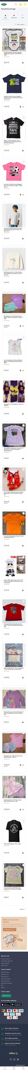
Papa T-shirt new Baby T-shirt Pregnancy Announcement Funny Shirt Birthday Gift (12, 142)
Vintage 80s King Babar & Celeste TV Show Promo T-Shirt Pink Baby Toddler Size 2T (13, 449)
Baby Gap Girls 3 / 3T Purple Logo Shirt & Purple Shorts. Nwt (12, 800)
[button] (16, 4)
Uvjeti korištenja (5, 972)
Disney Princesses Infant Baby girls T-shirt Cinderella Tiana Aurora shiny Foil (14, 713)
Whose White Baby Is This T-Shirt (12, 844)
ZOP (2, 985)
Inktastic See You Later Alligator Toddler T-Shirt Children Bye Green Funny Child (13, 98)
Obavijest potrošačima (6, 983)
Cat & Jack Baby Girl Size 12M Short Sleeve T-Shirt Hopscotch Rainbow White (13, 361)
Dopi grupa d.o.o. (20, 1065)
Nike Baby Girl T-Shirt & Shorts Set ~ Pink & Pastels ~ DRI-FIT (13, 756)
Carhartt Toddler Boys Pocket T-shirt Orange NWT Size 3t (14, 537)
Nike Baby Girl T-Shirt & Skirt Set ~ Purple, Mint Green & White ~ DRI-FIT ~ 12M (14, 317)
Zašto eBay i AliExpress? (7, 961)
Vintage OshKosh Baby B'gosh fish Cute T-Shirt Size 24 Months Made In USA (13, 625)
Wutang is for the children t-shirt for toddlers (14, 405)
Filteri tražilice (19, 24)
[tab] (14, 17)
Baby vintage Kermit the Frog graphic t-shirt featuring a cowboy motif (14, 668)
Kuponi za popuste (5, 959)
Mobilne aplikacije (5, 963)
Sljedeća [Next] (23, 909)
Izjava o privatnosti (5, 979)
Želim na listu (6, 995)
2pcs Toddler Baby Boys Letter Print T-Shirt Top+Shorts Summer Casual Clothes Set (13, 581)
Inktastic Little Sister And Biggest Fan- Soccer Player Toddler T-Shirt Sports (13, 186)
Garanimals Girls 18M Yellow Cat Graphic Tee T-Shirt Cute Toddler (12, 888)
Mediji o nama (4, 965)
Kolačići (3, 987)
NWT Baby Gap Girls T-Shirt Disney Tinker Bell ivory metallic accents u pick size (13, 274)
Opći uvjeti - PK (4, 976)
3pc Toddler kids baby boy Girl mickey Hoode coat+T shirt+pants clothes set (13, 493)
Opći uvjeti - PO (5, 974)
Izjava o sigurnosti (5, 981)
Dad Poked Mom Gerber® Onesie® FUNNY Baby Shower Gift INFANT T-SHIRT (13, 54)
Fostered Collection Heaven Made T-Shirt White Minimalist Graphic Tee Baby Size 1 (13, 230)
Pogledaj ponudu (10, 929)
